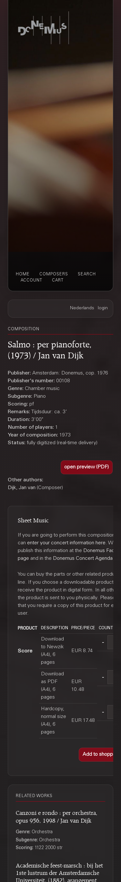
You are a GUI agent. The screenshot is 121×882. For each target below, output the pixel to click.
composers (53, 274)
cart (58, 280)
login (103, 308)
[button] (87, 467)
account (31, 280)
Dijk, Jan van (21, 487)
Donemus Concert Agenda (83, 558)
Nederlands (82, 308)
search (87, 274)
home (23, 274)
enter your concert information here (66, 543)
